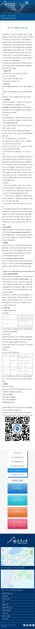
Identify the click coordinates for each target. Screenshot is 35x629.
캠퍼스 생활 (5, 616)
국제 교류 (5, 619)
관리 (3, 602)
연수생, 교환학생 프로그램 (8, 18)
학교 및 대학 (6, 599)
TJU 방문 (5, 596)
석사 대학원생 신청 (17, 457)
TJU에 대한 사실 (7, 593)
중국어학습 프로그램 (17, 466)
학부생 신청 (17, 453)
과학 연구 (5, 613)
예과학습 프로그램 (17, 475)
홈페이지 (3, 16)
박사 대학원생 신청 (17, 461)
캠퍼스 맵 (5, 604)
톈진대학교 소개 (7, 607)
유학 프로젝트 (12, 16)
